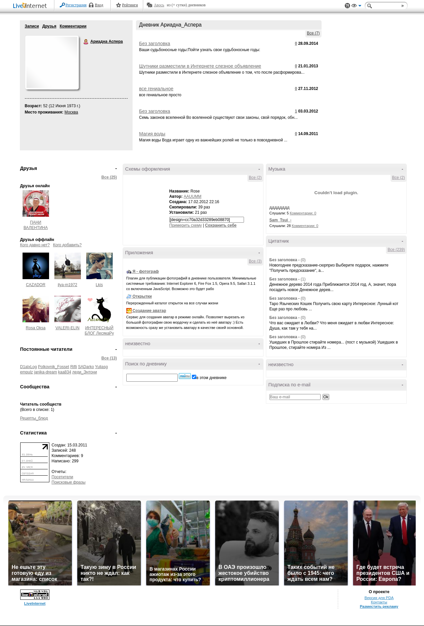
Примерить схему (185, 225)
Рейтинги (130, 5)
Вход (99, 5)
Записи (32, 26)
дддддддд (280, 207)
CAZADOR (35, 284)
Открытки (142, 296)
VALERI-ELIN (67, 328)
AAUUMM (192, 196)
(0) (303, 260)
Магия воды (152, 133)
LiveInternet (31, 6)
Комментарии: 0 (303, 213)
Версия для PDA (379, 598)
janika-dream (45, 372)
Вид (356, 6)
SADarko (86, 366)
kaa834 (64, 372)
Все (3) (255, 261)
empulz (26, 372)
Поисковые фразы (69, 482)
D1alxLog (28, 366)
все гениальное (156, 88)
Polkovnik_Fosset (53, 366)
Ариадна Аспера (86, 41)
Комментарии (73, 26)
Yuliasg (101, 366)
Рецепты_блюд (34, 418)
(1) (303, 279)
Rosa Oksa (35, 328)
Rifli (73, 366)
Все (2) (255, 177)
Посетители (62, 477)
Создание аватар (149, 310)
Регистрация (76, 5)
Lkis (99, 284)
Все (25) (109, 177)
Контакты (379, 602)
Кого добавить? (67, 245)
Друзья (49, 26)
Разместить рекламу (379, 606)
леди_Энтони (84, 372)
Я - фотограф (146, 271)
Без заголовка (154, 43)
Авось (159, 5)
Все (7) (313, 33)
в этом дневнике (211, 377)
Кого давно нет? (35, 245)
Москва (71, 112)
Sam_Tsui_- (280, 220)
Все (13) (109, 358)
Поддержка (347, 6)
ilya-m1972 (67, 284)
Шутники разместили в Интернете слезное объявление (200, 66)
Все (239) (396, 249)
